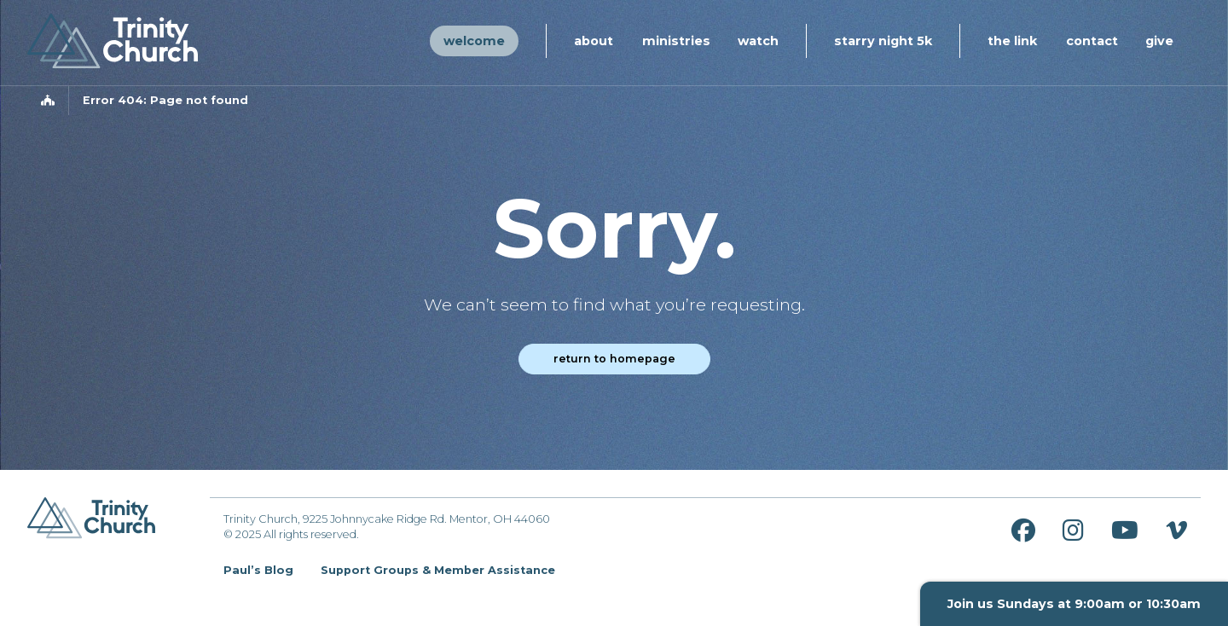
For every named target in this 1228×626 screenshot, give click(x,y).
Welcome (474, 41)
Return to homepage (614, 358)
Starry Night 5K (883, 41)
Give (1159, 41)
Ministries (676, 41)
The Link (1012, 41)
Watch (758, 41)
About (593, 41)
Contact (1092, 41)
